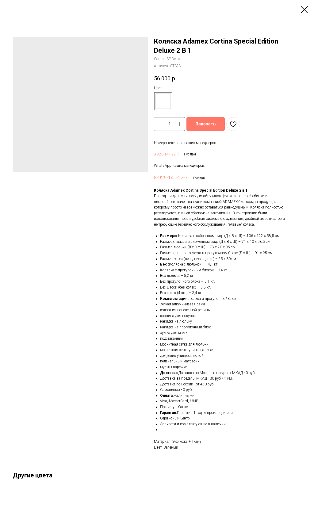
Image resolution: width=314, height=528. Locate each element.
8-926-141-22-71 (167, 154)
